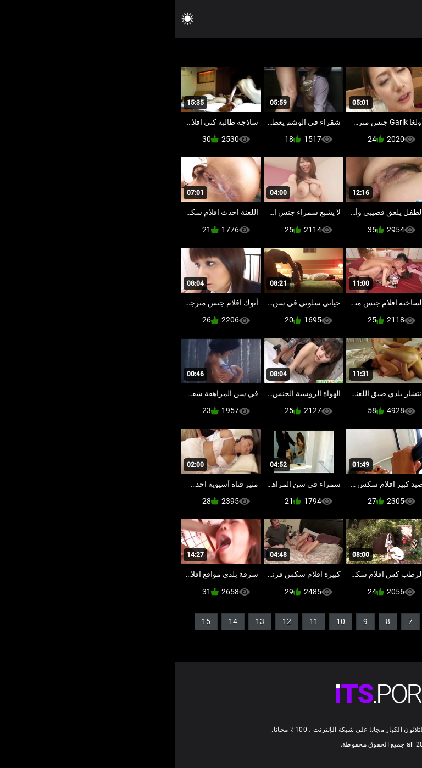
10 (165, 621)
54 (355, 639)
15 (30, 621)
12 (111, 621)
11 (138, 621)
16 (394, 639)
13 (84, 621)
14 (57, 621)
